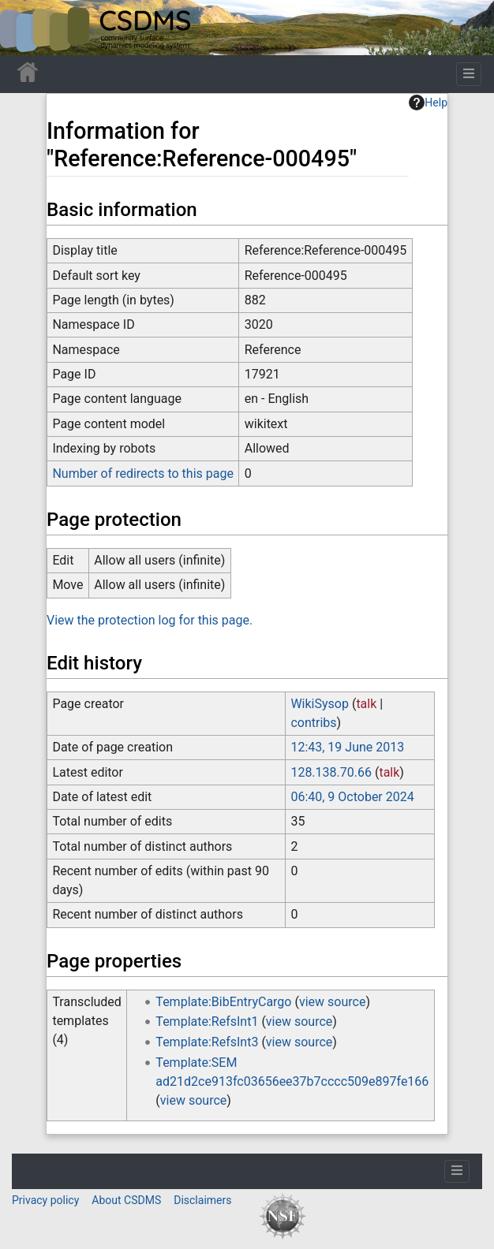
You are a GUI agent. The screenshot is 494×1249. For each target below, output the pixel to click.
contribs (313, 722)
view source (332, 1001)
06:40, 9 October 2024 (352, 796)
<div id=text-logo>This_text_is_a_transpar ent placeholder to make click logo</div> (25, 27)
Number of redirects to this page (143, 473)
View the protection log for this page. (150, 620)
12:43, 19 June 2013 (347, 747)
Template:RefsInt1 (206, 1021)
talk (366, 703)
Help (428, 102)
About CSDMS (126, 1200)
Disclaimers (202, 1200)
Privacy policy (45, 1200)
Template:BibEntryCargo (223, 1001)
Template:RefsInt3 (206, 1042)
